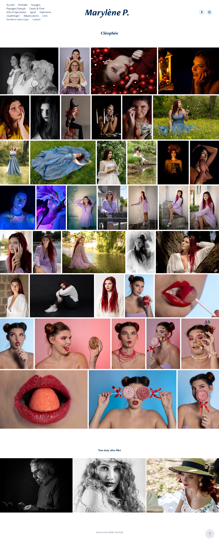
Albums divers (31, 16)
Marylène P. (107, 12)
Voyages (35, 5)
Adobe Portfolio (115, 532)
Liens (45, 15)
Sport (33, 12)
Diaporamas (45, 12)
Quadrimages (13, 15)
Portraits (23, 5)
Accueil (10, 5)
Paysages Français (16, 8)
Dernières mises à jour (18, 19)
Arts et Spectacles (16, 12)
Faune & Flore (37, 8)
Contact (36, 19)
